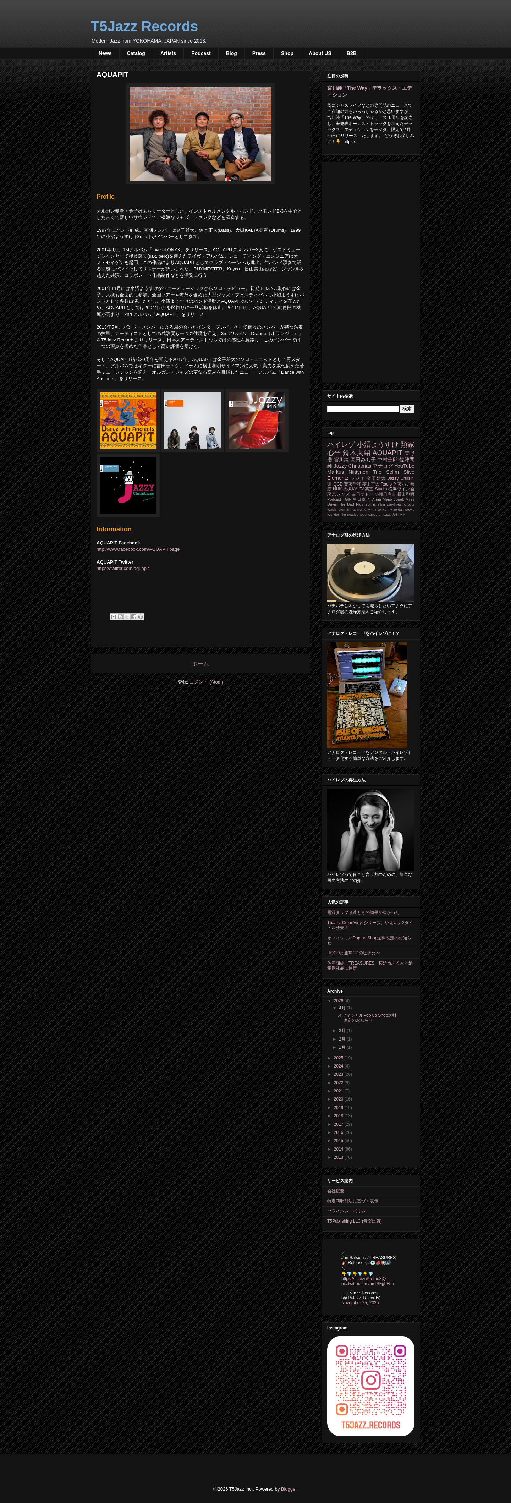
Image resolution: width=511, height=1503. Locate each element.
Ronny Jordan (393, 509)
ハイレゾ (341, 444)
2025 (339, 1057)
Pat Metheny (360, 509)
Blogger (289, 1489)
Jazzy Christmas (352, 466)
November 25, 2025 (360, 1302)
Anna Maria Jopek (388, 499)
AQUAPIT (387, 452)
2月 (343, 1039)
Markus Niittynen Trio (354, 472)
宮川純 (341, 459)
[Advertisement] (370, 271)
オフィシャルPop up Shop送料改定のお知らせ (367, 1018)
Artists (168, 53)
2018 (339, 1115)
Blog (231, 53)
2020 (339, 1099)
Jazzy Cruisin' (401, 478)
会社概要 (335, 1191)
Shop (287, 53)
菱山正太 (370, 484)
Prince (376, 509)
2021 (339, 1090)
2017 (339, 1124)
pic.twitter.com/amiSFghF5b (367, 1283)
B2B (352, 53)
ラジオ (358, 478)
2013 (339, 1157)
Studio (381, 489)
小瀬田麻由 (385, 494)
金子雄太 (376, 478)
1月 (343, 1047)
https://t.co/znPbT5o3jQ (363, 1278)
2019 (339, 1107)
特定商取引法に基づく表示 (352, 1200)
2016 (339, 1132)
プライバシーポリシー (348, 1211)
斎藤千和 (352, 484)
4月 (343, 1007)
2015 (339, 1140)
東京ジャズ (338, 494)
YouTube (404, 466)
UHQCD (335, 484)
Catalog (136, 53)
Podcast (200, 53)
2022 (339, 1082)
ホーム (200, 663)
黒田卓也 (361, 499)
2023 (339, 1074)
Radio (386, 484)
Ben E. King (375, 504)
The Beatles (349, 514)
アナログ (383, 466)
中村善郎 (388, 459)
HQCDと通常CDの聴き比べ (353, 952)
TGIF (346, 499)
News (105, 53)
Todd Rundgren (371, 514)
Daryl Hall (394, 504)
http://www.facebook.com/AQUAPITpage (138, 549)
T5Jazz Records (144, 26)
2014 (339, 1149)
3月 (343, 1030)
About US (320, 53)
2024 (339, 1066)
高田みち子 (363, 459)
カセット (399, 514)
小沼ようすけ (378, 444)
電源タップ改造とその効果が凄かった (363, 912)
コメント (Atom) (206, 682)
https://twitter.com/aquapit (123, 568)
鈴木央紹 (356, 452)
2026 (339, 1000)
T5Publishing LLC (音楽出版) (354, 1221)
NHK (337, 489)
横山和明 (405, 494)
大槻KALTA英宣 (358, 489)
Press (259, 53)
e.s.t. (387, 514)
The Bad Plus (351, 504)
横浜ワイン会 (401, 489)
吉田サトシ (362, 494)
